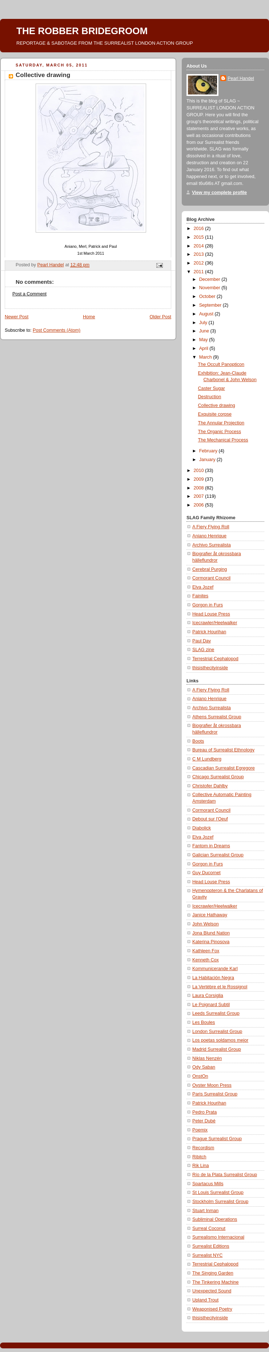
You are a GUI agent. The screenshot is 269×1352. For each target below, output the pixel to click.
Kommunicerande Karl (215, 968)
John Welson (205, 924)
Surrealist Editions (210, 1246)
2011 (199, 271)
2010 (199, 470)
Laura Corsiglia (207, 995)
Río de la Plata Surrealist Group (224, 1174)
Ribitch (199, 1156)
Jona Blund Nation (211, 933)
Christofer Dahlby (210, 785)
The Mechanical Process (223, 440)
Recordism (203, 1147)
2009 (199, 479)
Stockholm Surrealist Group (220, 1201)
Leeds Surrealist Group (216, 1013)
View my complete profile (219, 192)
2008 (199, 488)
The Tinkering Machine (215, 1282)
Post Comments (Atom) (56, 330)
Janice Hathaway (209, 914)
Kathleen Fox (205, 950)
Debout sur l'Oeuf (210, 819)
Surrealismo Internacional (218, 1237)
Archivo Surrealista (211, 545)
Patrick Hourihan (209, 631)
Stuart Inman (205, 1210)
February (209, 450)
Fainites (200, 595)
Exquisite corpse (215, 414)
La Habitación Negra (213, 977)
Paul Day (201, 640)
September (211, 305)
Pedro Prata (204, 1112)
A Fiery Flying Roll (210, 526)
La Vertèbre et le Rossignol (219, 986)
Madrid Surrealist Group (216, 1049)
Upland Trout (205, 1300)
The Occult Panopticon (221, 364)
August (207, 313)
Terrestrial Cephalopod (215, 658)
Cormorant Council (211, 578)
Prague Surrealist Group (217, 1138)
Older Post (160, 316)
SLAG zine (203, 649)
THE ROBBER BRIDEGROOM (82, 30)
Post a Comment (29, 293)
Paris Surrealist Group (214, 1094)
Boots (198, 741)
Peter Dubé (204, 1120)
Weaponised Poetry (212, 1309)
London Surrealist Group (217, 1031)
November (210, 287)
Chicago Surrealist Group (218, 776)
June (204, 331)
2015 (199, 237)
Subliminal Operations (214, 1219)
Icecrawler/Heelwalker (214, 622)
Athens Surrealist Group (216, 716)
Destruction (209, 396)
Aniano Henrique (209, 535)
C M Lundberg (206, 759)
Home (89, 316)
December (210, 279)
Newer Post (16, 316)
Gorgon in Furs (207, 605)
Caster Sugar (211, 388)
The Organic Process (219, 431)
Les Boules (203, 1022)
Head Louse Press (211, 614)
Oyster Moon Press (212, 1085)
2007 (199, 496)
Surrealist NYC (207, 1255)
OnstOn (200, 1076)
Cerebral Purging (209, 569)
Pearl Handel (241, 78)
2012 (199, 263)
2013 (199, 254)
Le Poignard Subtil (211, 1004)
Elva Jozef (202, 587)
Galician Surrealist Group (218, 854)
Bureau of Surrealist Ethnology (223, 749)
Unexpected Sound (211, 1291)
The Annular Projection (221, 422)
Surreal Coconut (208, 1228)
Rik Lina (200, 1165)
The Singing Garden (212, 1273)
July (204, 322)
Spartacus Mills (208, 1183)
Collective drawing (216, 405)
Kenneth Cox (205, 959)
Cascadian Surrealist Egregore (223, 768)
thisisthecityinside (210, 667)
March (206, 357)
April (204, 348)
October (208, 296)
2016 (199, 228)
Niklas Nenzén (207, 1058)
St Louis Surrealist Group (218, 1192)
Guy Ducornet (206, 872)
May (204, 339)
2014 (199, 246)
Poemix (200, 1130)
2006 (199, 505)
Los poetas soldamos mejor (220, 1040)
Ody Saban (203, 1067)
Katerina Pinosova (210, 941)
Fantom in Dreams (211, 845)
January (208, 459)
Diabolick (201, 828)
